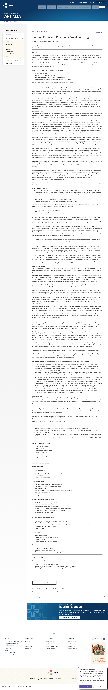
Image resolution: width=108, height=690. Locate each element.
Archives (8, 47)
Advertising (9, 49)
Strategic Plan (28, 646)
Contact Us (28, 648)
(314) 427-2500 (9, 654)
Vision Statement (29, 644)
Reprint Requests (10, 63)
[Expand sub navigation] (22, 38)
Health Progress (8, 21)
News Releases (50, 641)
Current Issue (9, 44)
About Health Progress (12, 53)
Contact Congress (72, 648)
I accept (86, 686)
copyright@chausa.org (59, 592)
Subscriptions (9, 51)
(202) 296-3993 (9, 645)
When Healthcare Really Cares (54, 651)
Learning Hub (71, 646)
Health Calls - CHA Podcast (53, 644)
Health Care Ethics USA (12, 60)
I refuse (100, 686)
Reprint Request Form (69, 617)
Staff (7, 56)
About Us (27, 641)
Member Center (72, 641)
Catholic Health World (12, 38)
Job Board (70, 651)
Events (69, 644)
